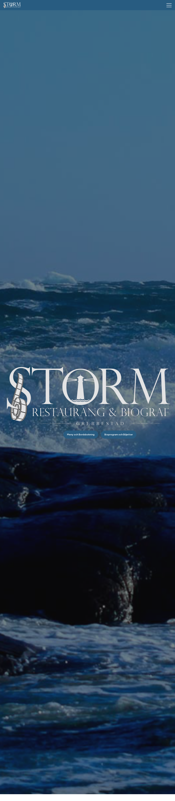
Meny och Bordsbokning (81, 434)
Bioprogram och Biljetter (118, 434)
